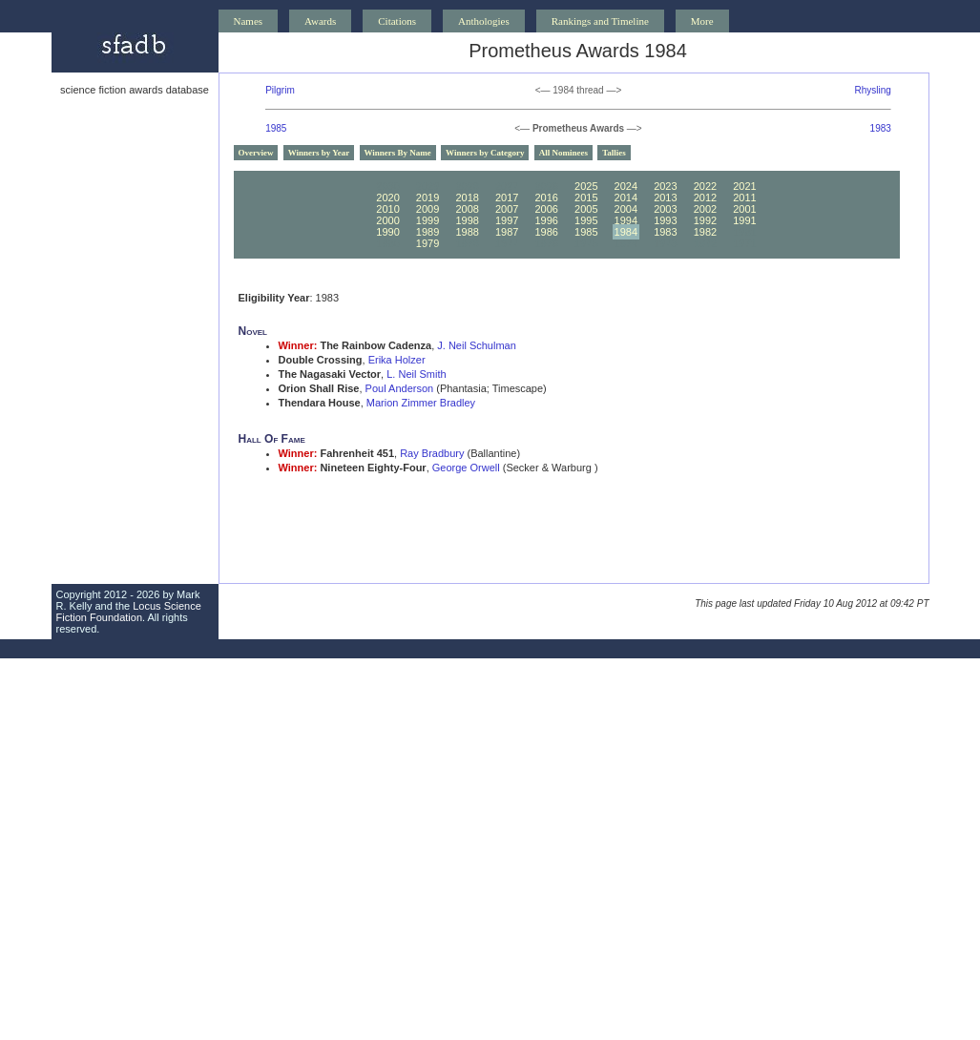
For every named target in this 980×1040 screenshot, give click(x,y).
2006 (545, 209)
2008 (466, 209)
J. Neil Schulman (476, 345)
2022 (705, 186)
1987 (506, 232)
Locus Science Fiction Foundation (128, 611)
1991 (744, 220)
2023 (665, 186)
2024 (626, 186)
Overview (256, 152)
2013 (665, 197)
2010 (387, 209)
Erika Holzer (397, 359)
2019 (427, 197)
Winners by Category (485, 152)
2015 (585, 197)
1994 (626, 220)
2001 (744, 209)
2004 (626, 209)
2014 (626, 197)
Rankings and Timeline (600, 21)
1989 (427, 232)
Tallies (614, 152)
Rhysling (872, 90)
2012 (705, 197)
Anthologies (484, 21)
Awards (320, 21)
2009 (427, 209)
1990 (387, 232)
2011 (744, 197)
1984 (626, 232)
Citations (397, 21)
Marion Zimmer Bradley (420, 402)
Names (248, 21)
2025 (585, 186)
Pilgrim (280, 90)
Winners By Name (398, 152)
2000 (387, 220)
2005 (585, 209)
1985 (275, 128)
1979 (427, 243)
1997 (506, 220)
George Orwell (466, 467)
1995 (585, 220)
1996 (545, 220)
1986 (545, 232)
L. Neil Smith (416, 374)
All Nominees (563, 152)
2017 (506, 197)
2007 (506, 209)
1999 (427, 220)
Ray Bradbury (432, 453)
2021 (744, 186)
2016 (545, 197)
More (702, 21)
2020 (387, 197)
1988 (466, 232)
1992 (705, 220)
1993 (665, 220)
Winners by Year (319, 152)
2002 (705, 209)
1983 (880, 128)
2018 (466, 197)
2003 (665, 209)
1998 (466, 220)
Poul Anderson (399, 388)
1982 (705, 232)
